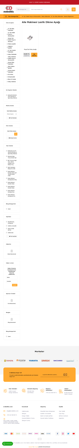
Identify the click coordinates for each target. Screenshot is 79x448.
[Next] (77, 361)
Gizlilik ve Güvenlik (45, 413)
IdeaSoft (31, 446)
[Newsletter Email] (54, 374)
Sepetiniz (61, 418)
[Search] (47, 9)
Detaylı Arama (13, 138)
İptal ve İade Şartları (46, 416)
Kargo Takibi (25, 416)
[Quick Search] (9, 134)
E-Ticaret (36, 446)
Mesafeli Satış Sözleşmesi (47, 411)
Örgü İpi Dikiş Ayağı (30, 49)
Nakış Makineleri (46, 16)
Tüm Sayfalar (13, 236)
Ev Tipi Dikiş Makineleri (57, 16)
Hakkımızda (25, 411)
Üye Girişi (61, 413)
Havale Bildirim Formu (28, 418)
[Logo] (8, 9)
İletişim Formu (26, 420)
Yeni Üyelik (62, 411)
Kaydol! (14, 285)
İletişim (24, 413)
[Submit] (65, 374)
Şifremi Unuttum (63, 416)
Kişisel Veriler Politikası (46, 418)
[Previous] (2, 361)
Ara (16, 134)
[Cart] (74, 9)
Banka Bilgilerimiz (69, 16)
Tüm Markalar (13, 118)
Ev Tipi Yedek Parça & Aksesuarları (31, 16)
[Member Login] (68, 9)
